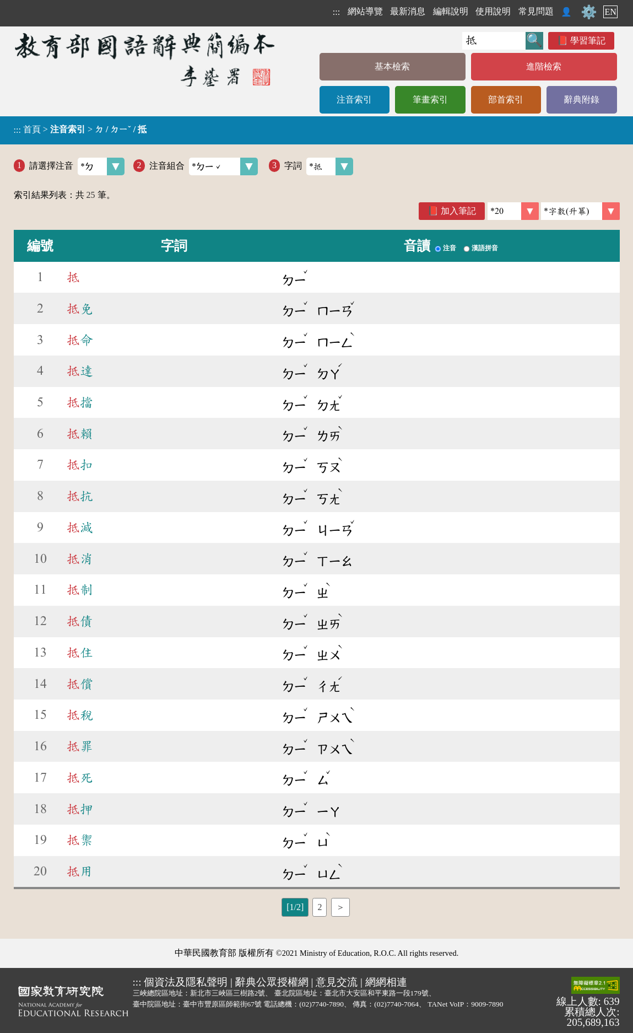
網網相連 (386, 982)
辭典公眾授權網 (272, 982)
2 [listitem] (319, 907)
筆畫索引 (430, 99)
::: (336, 12)
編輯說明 (450, 11)
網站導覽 (365, 11)
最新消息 (407, 11)
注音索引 (354, 99)
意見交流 (337, 982)
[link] (580, 211)
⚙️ (589, 12)
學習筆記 (587, 40)
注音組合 (203, 166)
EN (610, 12)
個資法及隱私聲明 (186, 982)
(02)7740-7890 (321, 1004)
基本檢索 (392, 66)
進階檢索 (543, 66)
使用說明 (493, 11)
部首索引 (505, 99)
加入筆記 (458, 211)
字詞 (318, 166)
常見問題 (536, 11)
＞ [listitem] (340, 907)
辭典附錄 (581, 99)
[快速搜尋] (494, 41)
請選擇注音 (77, 166)
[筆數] (513, 211)
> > (80, 129)
